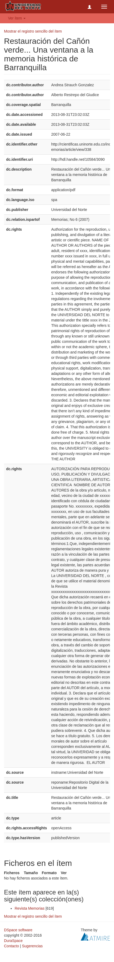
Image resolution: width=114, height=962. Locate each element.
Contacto (11, 946)
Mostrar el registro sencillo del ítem (33, 31)
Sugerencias (32, 946)
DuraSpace (13, 941)
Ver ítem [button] (17, 18)
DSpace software (18, 930)
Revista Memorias (29, 908)
